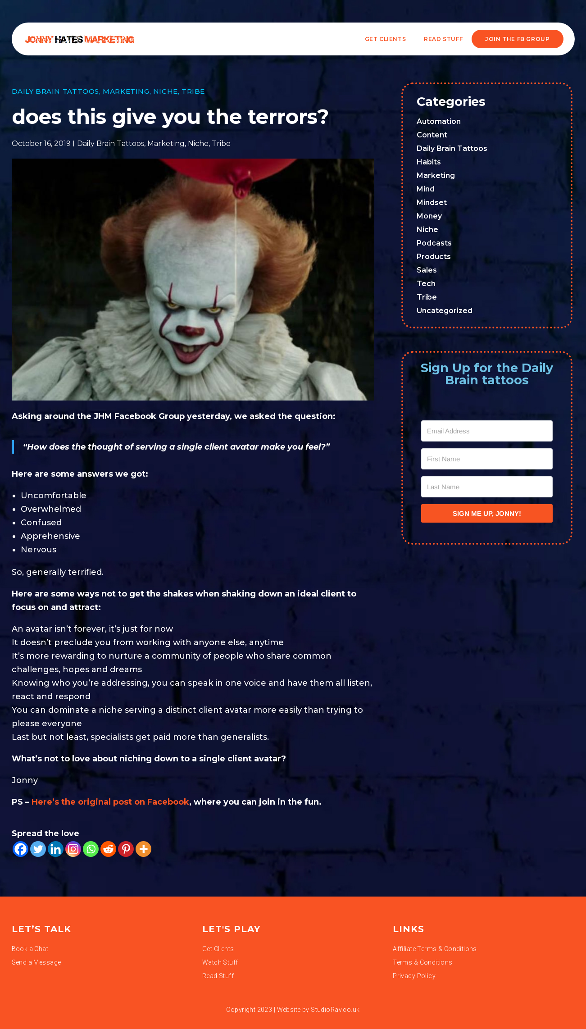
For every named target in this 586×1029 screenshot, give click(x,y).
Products (434, 256)
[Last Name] (487, 486)
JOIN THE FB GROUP (517, 39)
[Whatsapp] (91, 849)
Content (432, 135)
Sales (427, 270)
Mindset (432, 202)
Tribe (193, 91)
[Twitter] (38, 849)
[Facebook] (20, 849)
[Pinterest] (126, 849)
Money (429, 216)
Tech (426, 283)
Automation (439, 121)
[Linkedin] (56, 849)
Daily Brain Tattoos (55, 91)
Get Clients (385, 39)
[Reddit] (108, 849)
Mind (426, 189)
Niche (165, 91)
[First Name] (487, 458)
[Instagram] (73, 849)
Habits (429, 162)
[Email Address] (487, 431)
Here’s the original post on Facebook (110, 802)
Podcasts (434, 243)
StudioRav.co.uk (335, 1009)
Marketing (126, 91)
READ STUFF (443, 39)
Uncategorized (444, 310)
